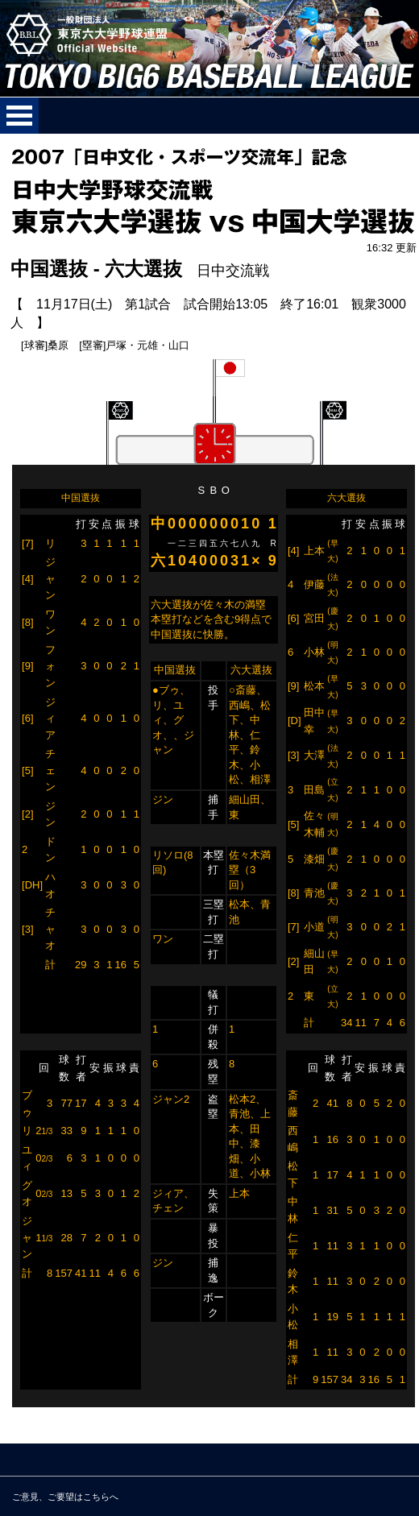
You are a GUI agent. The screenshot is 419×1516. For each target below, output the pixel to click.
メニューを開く (19, 115)
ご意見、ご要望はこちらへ (65, 1497)
